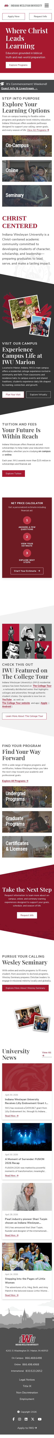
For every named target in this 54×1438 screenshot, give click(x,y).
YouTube (7, 699)
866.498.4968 (30, 1364)
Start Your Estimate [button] (27, 571)
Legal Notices (27, 1379)
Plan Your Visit (13, 394)
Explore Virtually (38, 394)
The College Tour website (16, 703)
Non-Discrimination (27, 1392)
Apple (44, 703)
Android (6, 706)
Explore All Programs (15, 781)
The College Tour (42, 686)
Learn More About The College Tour (24, 716)
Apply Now (13, 16)
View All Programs (38, 130)
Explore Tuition (13, 473)
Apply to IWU (27, 1428)
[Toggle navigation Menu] (47, 5)
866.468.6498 (33, 1358)
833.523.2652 (34, 1371)
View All (46, 1054)
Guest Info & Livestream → (19, 88)
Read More (11, 1115)
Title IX (27, 1386)
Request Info (40, 16)
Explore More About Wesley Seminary (25, 988)
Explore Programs (18, 65)
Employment (27, 1399)
